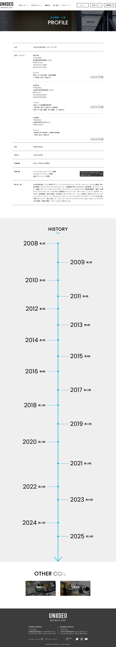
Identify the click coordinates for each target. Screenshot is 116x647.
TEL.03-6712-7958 (35, 633)
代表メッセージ (23, 5)
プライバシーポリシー (51, 639)
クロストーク (66, 5)
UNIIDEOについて (36, 5)
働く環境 (56, 5)
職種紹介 (47, 5)
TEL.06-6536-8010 (66, 633)
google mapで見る (96, 77)
